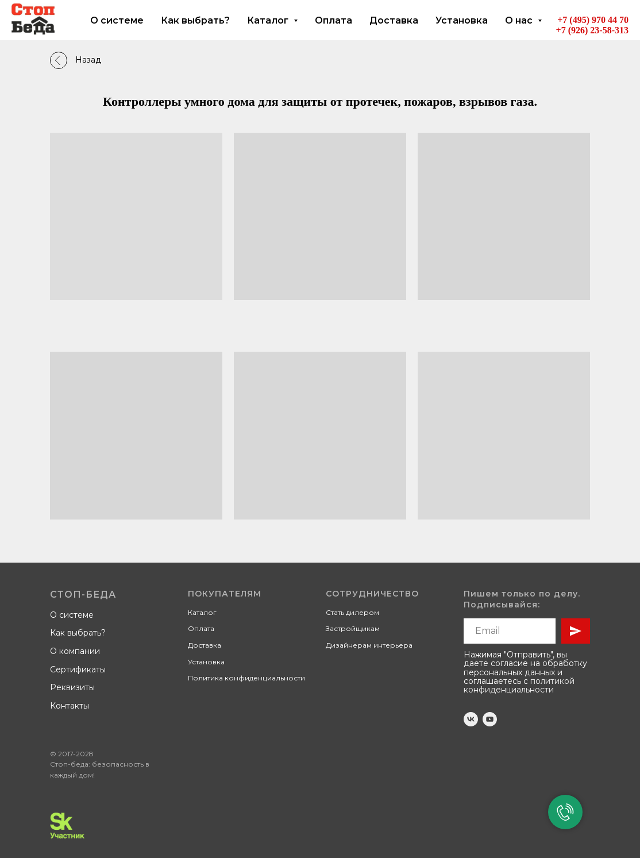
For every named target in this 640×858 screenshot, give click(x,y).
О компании (75, 651)
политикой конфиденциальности (519, 685)
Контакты (69, 706)
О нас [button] (520, 20)
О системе (117, 20)
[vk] (471, 719)
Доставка (393, 20)
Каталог (202, 612)
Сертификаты (78, 669)
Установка (461, 20)
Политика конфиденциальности (246, 678)
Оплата (333, 20)
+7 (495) (574, 20)
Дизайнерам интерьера (369, 645)
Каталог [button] (269, 20)
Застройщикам (353, 628)
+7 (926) (573, 30)
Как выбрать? (195, 20)
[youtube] (490, 719)
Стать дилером (352, 612)
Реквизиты (72, 687)
